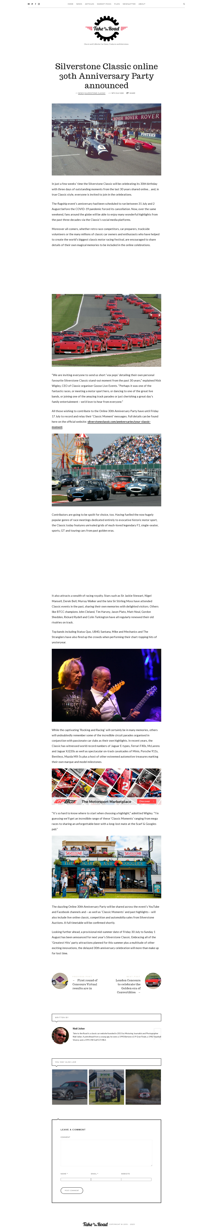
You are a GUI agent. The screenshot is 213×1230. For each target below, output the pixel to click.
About (142, 4)
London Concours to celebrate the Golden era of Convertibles (133, 985)
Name (64, 1174)
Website (125, 1174)
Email (94, 1174)
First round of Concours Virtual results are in (79, 983)
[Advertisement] (106, 272)
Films (117, 4)
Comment (65, 1137)
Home (70, 4)
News (79, 4)
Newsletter (129, 4)
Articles (89, 4)
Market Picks (104, 4)
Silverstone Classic (94, 93)
